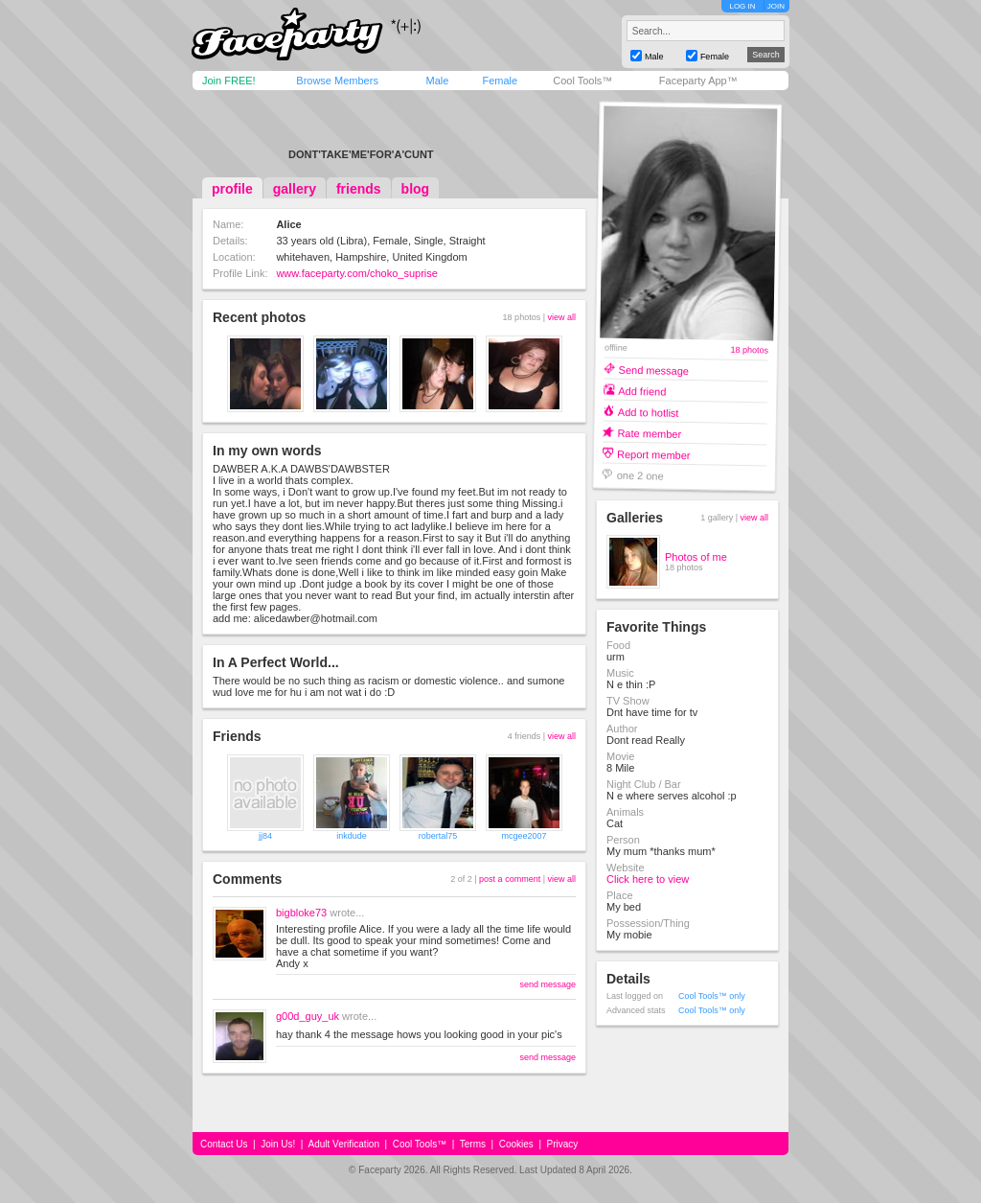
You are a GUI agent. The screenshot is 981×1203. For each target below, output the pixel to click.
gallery (294, 189)
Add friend (642, 390)
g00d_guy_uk (307, 1016)
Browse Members (337, 80)
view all (561, 317)
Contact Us (223, 1144)
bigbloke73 (301, 912)
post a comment (509, 879)
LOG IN (742, 6)
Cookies (516, 1144)
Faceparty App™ (698, 80)
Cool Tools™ (582, 80)
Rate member (649, 433)
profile (232, 189)
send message (547, 984)
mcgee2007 (523, 836)
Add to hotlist (648, 411)
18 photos (749, 350)
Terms (473, 1144)
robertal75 (438, 836)
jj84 (265, 836)
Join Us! (278, 1144)
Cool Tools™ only (711, 996)
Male (436, 80)
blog (415, 189)
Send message (654, 369)
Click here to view (647, 879)
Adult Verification (343, 1144)
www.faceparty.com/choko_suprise (357, 273)
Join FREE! (229, 80)
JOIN (776, 6)
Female (499, 80)
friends (358, 189)
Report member (654, 454)
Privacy (563, 1144)
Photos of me (696, 557)
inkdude (351, 836)
